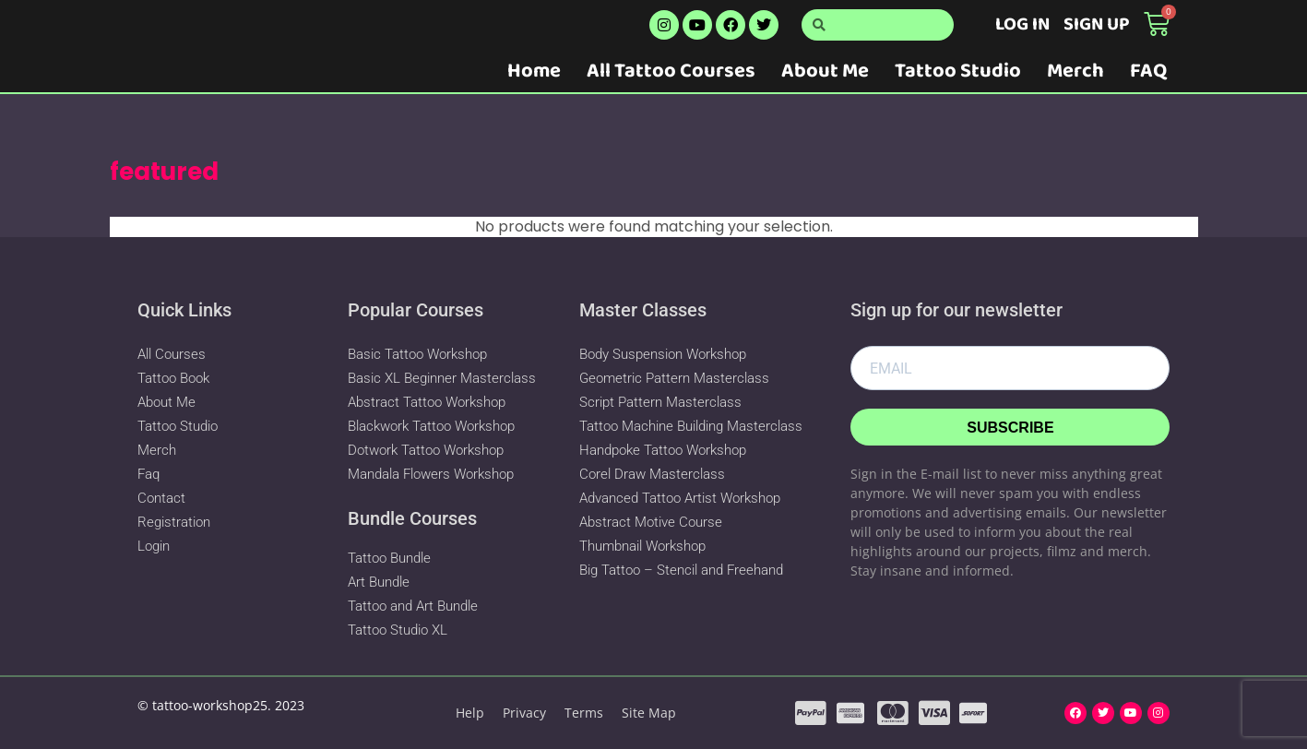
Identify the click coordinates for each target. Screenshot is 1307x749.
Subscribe (1010, 427)
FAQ (1148, 71)
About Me (825, 71)
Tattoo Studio (958, 71)
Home (534, 71)
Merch (1075, 71)
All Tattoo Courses (671, 71)
